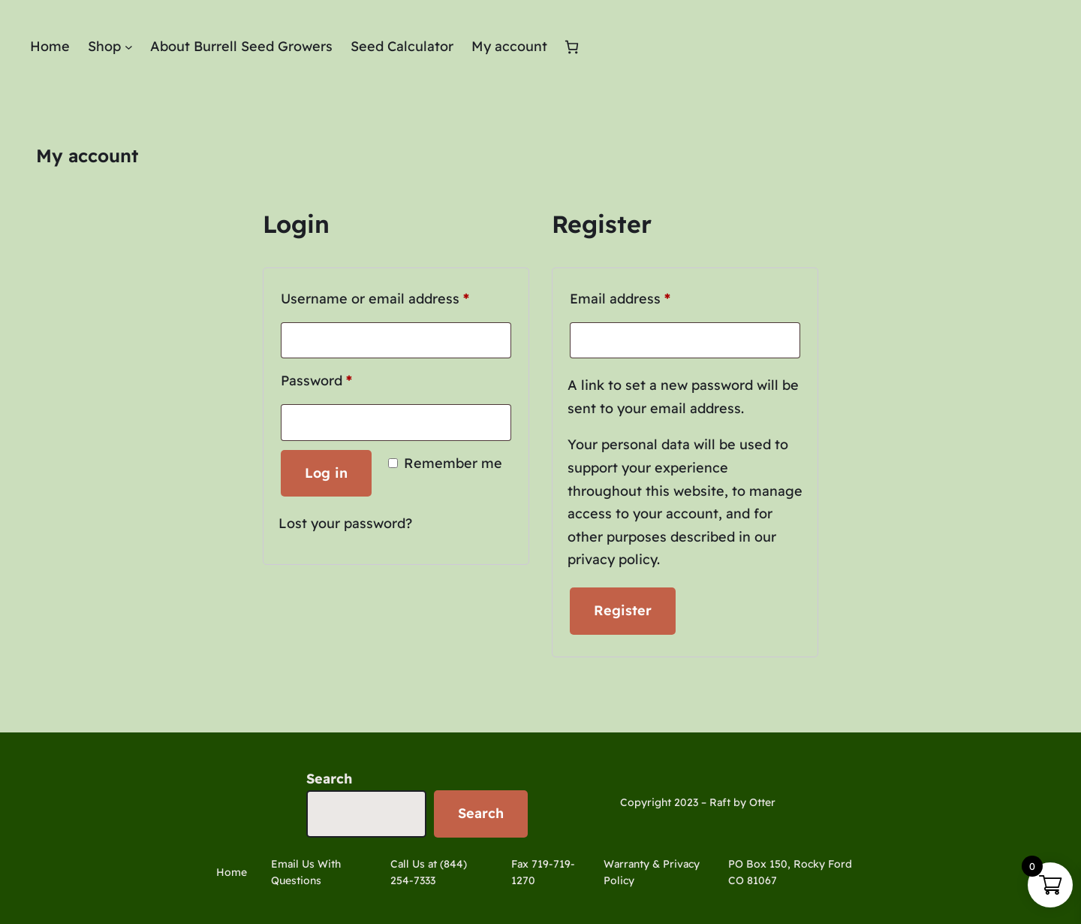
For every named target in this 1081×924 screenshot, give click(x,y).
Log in (326, 473)
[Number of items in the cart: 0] (572, 47)
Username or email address (396, 296)
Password (346, 378)
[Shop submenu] (129, 47)
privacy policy (612, 559)
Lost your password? (345, 523)
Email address (650, 296)
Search (329, 778)
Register (623, 610)
